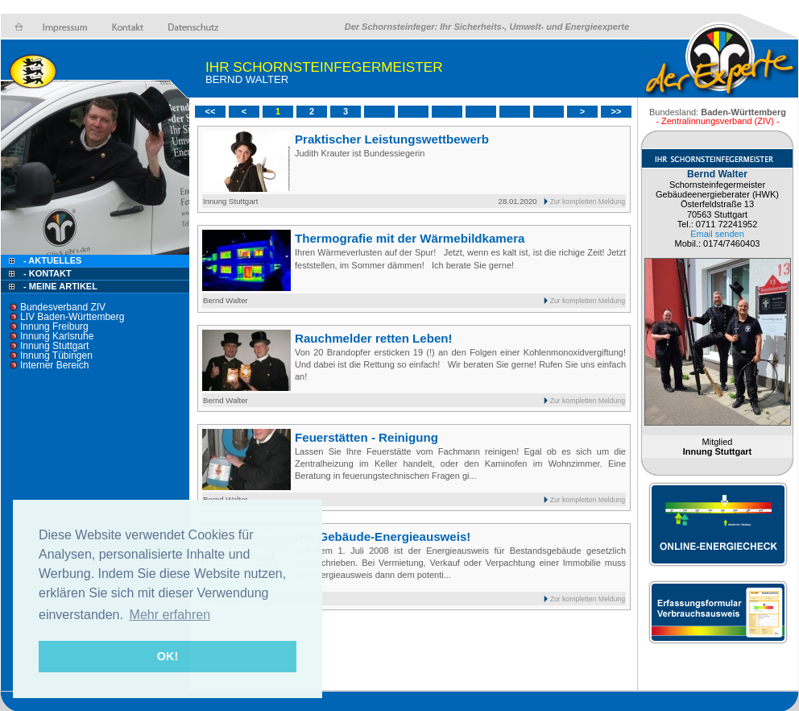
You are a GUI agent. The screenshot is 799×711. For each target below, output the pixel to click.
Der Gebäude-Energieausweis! (382, 536)
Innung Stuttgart (54, 345)
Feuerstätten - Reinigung (366, 437)
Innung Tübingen (56, 355)
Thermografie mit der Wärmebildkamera (410, 238)
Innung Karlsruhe (56, 336)
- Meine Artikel (60, 286)
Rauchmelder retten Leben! (374, 338)
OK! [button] (167, 656)
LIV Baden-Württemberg (72, 316)
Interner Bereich (54, 365)
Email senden (717, 234)
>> (616, 111)
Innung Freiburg (54, 326)
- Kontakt (46, 273)
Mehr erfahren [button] (170, 615)
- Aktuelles (51, 260)
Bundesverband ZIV (63, 307)
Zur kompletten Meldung (587, 202)
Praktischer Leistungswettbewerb (392, 139)
